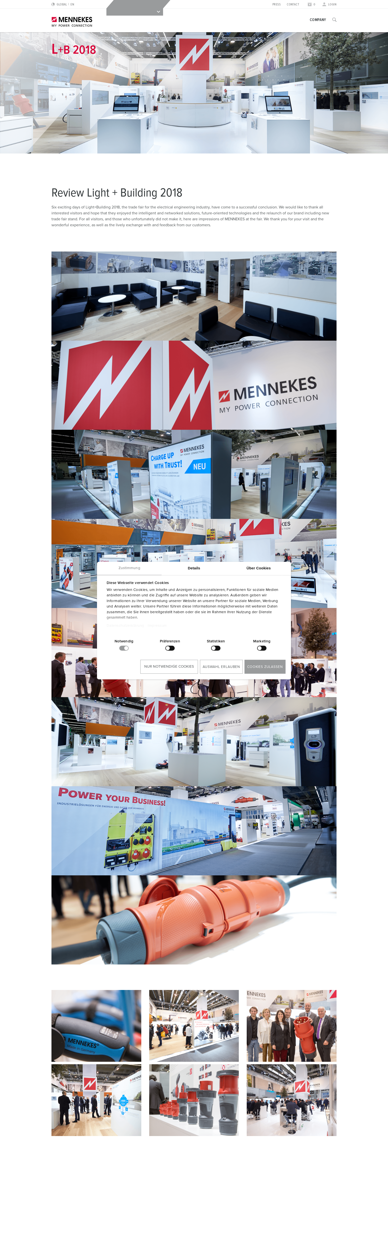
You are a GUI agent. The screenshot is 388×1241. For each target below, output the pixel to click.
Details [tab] (194, 568)
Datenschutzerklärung (125, 626)
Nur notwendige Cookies (169, 666)
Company (318, 20)
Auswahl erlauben (221, 667)
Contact (293, 4)
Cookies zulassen (265, 667)
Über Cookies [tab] (258, 568)
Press (276, 4)
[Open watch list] (311, 4)
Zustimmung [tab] (129, 568)
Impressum (157, 626)
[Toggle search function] (334, 20)
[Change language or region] (62, 4)
